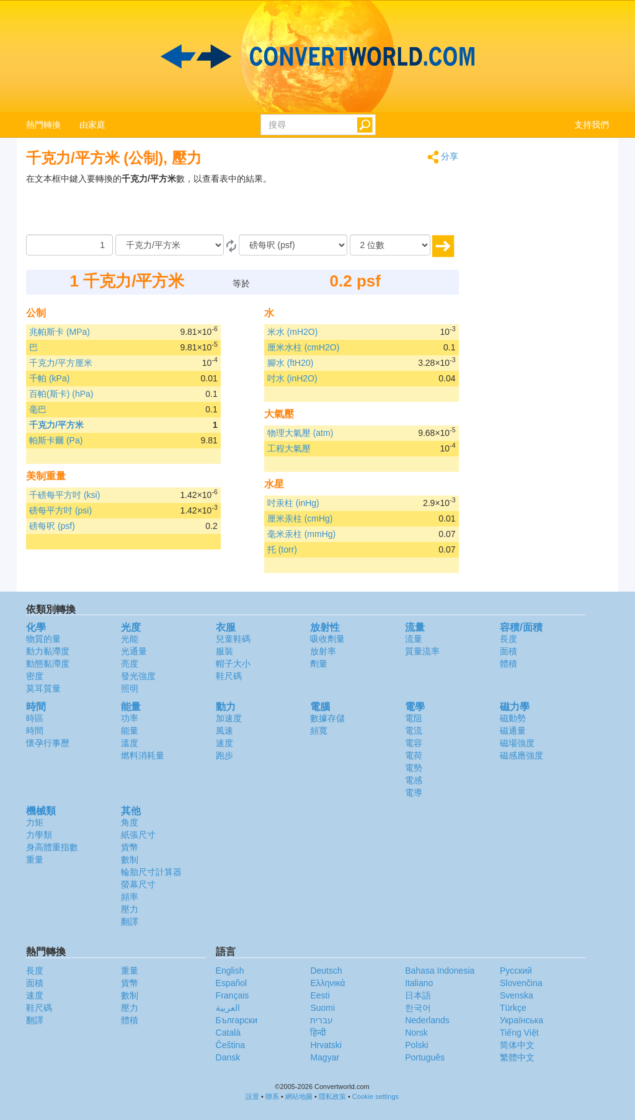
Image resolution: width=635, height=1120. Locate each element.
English (230, 971)
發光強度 (138, 676)
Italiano (419, 983)
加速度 (229, 718)
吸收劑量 (327, 639)
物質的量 (43, 639)
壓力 (129, 909)
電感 (413, 780)
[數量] (69, 245)
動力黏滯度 (47, 651)
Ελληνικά (327, 983)
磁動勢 (513, 718)
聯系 (272, 1096)
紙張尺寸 (138, 835)
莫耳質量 (43, 688)
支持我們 (591, 125)
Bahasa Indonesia (439, 971)
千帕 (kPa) (49, 378)
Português (425, 1057)
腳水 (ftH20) (290, 363)
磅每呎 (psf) (52, 526)
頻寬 (318, 731)
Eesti (319, 995)
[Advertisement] (381, 203)
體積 (508, 664)
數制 (129, 859)
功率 (129, 718)
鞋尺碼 (229, 676)
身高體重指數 (52, 847)
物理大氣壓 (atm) (300, 433)
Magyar (324, 1057)
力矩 (34, 822)
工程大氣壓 (289, 448)
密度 (34, 676)
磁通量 (513, 731)
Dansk (228, 1057)
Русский (516, 971)
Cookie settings (375, 1096)
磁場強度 (517, 743)
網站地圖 (299, 1096)
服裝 (224, 651)
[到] (293, 245)
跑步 (224, 755)
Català (228, 1033)
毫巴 (38, 409)
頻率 (129, 897)
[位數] (390, 245)
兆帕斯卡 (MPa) (59, 332)
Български (236, 1020)
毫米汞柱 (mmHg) (301, 534)
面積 (508, 651)
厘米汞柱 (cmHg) (300, 518)
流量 (413, 639)
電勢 (413, 768)
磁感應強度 (521, 755)
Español (231, 983)
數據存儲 (327, 718)
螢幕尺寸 (138, 884)
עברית (321, 1020)
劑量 (318, 664)
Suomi (322, 1008)
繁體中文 (517, 1057)
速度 (224, 743)
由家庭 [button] (92, 125)
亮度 (129, 664)
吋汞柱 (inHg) (293, 503)
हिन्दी (318, 1033)
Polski (416, 1045)
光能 (129, 639)
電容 (413, 743)
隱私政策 (332, 1096)
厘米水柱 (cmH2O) (303, 347)
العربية (228, 1008)
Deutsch (326, 971)
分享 (443, 157)
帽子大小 (233, 664)
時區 (34, 718)
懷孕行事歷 (47, 743)
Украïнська (521, 1020)
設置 (252, 1096)
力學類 (39, 835)
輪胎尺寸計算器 (151, 872)
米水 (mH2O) (292, 332)
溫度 (129, 743)
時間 (34, 731)
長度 (508, 639)
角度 (129, 822)
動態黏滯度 (47, 664)
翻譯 (129, 922)
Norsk (416, 1033)
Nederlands (427, 1020)
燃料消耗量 (142, 755)
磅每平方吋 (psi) (60, 510)
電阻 (413, 718)
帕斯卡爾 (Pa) (55, 440)
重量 (34, 859)
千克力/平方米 (56, 425)
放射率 (323, 651)
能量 (129, 731)
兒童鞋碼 (233, 639)
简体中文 (517, 1045)
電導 (413, 793)
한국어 (418, 1008)
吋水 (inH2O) (292, 378)
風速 (224, 731)
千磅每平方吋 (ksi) (64, 495)
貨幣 (129, 847)
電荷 (413, 755)
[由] (169, 245)
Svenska (516, 995)
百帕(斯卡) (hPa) (61, 394)
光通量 (134, 651)
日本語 (418, 995)
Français (232, 995)
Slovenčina (521, 983)
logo (317, 56)
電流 (413, 731)
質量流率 (422, 651)
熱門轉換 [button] (43, 125)
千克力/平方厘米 (60, 363)
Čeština (230, 1045)
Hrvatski (326, 1045)
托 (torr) (282, 549)
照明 (129, 688)
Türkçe (513, 1008)
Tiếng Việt (519, 1033)
